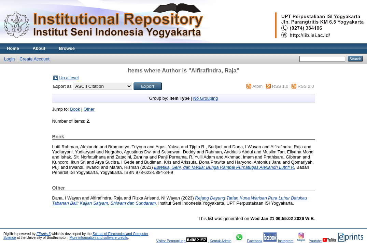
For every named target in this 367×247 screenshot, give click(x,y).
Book (75, 109)
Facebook (254, 241)
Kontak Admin (220, 241)
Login (9, 58)
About (39, 48)
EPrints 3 (44, 234)
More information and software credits (98, 237)
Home (13, 48)
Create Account (34, 58)
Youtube (315, 241)
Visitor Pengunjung (171, 241)
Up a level (69, 77)
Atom (257, 86)
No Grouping (205, 98)
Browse (67, 48)
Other (89, 109)
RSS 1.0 (280, 86)
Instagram (286, 241)
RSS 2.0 (306, 86)
